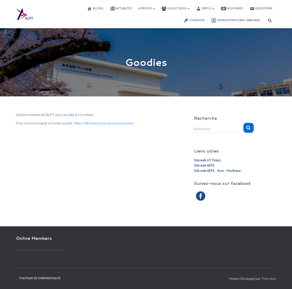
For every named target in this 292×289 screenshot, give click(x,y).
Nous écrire (261, 8)
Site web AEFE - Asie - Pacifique (217, 171)
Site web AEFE (204, 165)
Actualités (121, 8)
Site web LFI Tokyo (207, 160)
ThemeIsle (268, 279)
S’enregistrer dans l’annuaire (235, 20)
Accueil (95, 8)
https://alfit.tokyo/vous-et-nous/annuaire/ (104, 123)
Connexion (194, 20)
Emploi (205, 8)
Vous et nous (175, 8)
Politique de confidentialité (39, 278)
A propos (146, 8)
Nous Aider (232, 8)
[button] (153, 8)
